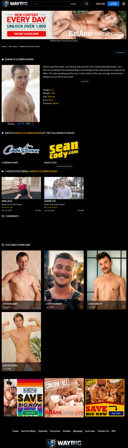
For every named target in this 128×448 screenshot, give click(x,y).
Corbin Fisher (52, 207)
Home (4, 46)
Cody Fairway (54, 303)
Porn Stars (13, 46)
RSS (114, 431)
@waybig (77, 431)
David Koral (10, 365)
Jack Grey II (95, 303)
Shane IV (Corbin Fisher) (30, 46)
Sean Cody (8, 207)
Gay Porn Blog (28, 431)
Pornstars (55, 431)
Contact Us (103, 431)
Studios (67, 431)
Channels (43, 431)
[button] (75, 3)
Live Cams (90, 431)
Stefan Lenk (10, 303)
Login (113, 3)
